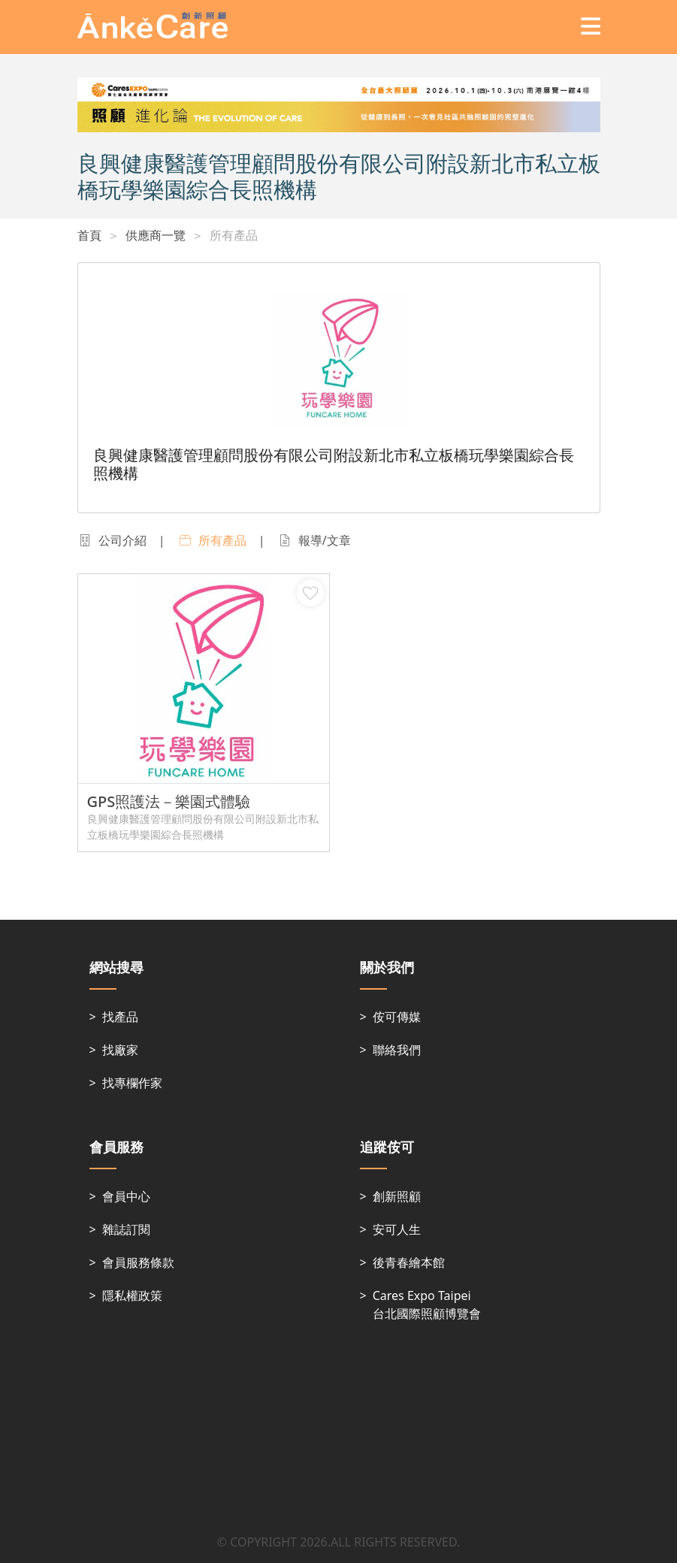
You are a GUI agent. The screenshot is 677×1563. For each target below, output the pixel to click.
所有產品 (234, 235)
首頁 (89, 235)
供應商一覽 (155, 235)
